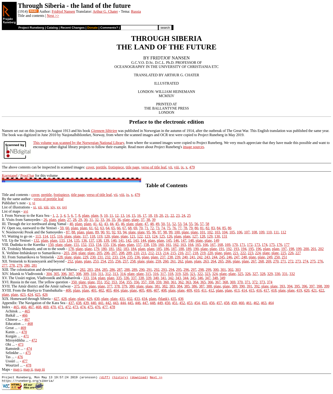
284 (97, 270)
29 (80, 220)
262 (180, 261)
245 (222, 257)
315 (148, 274)
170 (235, 245)
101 (202, 232)
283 (90, 270)
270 (276, 261)
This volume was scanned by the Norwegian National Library (78, 143)
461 (249, 303)
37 (142, 220)
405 (141, 290)
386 (194, 286)
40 (71, 224)
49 (157, 224)
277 (4, 265)
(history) (120, 378)
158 (146, 245)
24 (183, 215)
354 (121, 282)
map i (17, 369)
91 (108, 232)
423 (22, 294)
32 (97, 220)
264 (213, 261)
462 (256, 303)
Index (6, 307)
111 (276, 232)
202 (321, 249)
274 (305, 261)
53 (179, 224)
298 (201, 270)
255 (110, 261)
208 (121, 253)
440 (93, 303)
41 (95, 224)
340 (156, 278)
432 (129, 299)
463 (263, 303)
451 (175, 303)
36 (119, 220)
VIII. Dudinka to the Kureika (23, 245)
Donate (92, 27)
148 (191, 240)
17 (144, 215)
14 (128, 215)
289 (134, 270)
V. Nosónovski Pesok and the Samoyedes (32, 232)
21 (167, 215)
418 (274, 290)
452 (182, 303)
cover (90, 167)
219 (203, 253)
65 (113, 228)
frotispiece (116, 167)
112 (283, 232)
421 (314, 290)
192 (228, 249)
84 (218, 228)
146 (176, 240)
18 (150, 215)
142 (128, 240)
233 (115, 257)
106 (239, 232)
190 (196, 249)
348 (215, 278)
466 (23, 307)
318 (170, 274)
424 (30, 294)
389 (234, 286)
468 (38, 307)
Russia (136, 11)
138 (99, 240)
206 (106, 253)
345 (193, 278)
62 (96, 228)
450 (167, 303)
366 (210, 282)
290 (142, 270)
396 (304, 286)
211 (143, 253)
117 (85, 236)
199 (299, 249)
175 (272, 245)
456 (212, 303)
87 (68, 232)
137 (91, 240)
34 (108, 220)
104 (225, 232)
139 (106, 240)
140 (114, 240)
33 (102, 220)
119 (99, 236)
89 (97, 232)
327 (255, 274)
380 (132, 286)
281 (34, 265)
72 (152, 228)
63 (102, 228)
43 (106, 224)
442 (108, 303)
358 (151, 282)
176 (279, 245)
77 (180, 228)
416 (259, 290)
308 (78, 274)
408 (163, 290)
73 (157, 228)
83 (213, 228)
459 (234, 303)
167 (213, 245)
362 (181, 282)
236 (137, 257)
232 (107, 257)
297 (193, 270)
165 (198, 245)
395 (297, 286)
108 (254, 232)
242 (199, 257)
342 (170, 278)
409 (189, 290)
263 (206, 261)
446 (138, 303)
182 (118, 249)
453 (189, 303)
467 (31, 307)
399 (326, 286)
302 (230, 270)
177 (287, 245)
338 (141, 278)
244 (214, 257)
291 (149, 270)
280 (27, 265)
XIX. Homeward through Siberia (26, 299)
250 (277, 257)
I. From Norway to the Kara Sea (25, 215)
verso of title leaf (153, 167)
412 (211, 290)
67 (124, 228)
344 (185, 278)
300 (216, 270)
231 (100, 257)
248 (244, 257)
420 (306, 290)
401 (94, 290)
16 (139, 215)
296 (186, 270)
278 (12, 265)
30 (85, 220)
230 (93, 257)
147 (183, 240)
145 (169, 240)
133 (62, 240)
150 (51, 245)
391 (249, 286)
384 (179, 286)
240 (185, 257)
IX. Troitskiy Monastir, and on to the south (33, 249)
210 (136, 253)
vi (33, 203)
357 (144, 282)
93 (119, 232)
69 (135, 228)
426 (45, 294)
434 (144, 299)
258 (133, 261)
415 (251, 290)
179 (96, 249)
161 (168, 245)
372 (255, 282)
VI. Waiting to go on (17, 236)
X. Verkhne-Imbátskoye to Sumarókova (31, 253)
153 (91, 245)
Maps (6, 369)
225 (283, 253)
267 (253, 261)
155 (106, 245)
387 (201, 286)
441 (101, 303)
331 (284, 274)
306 (63, 274)
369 (232, 282)
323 (207, 274)
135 (77, 240)
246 (229, 257)
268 (261, 261)
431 (122, 299)
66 (118, 228)
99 (170, 232)
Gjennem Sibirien (104, 131)
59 (62, 228)
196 (258, 249)
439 (86, 303)
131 (224, 236)
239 (177, 257)
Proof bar (27, 175)
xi (34, 207)
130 (217, 236)
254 (103, 261)
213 (158, 253)
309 (86, 274)
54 (185, 224)
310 (93, 274)
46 (122, 224)
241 (192, 257)
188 (181, 249)
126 (169, 236)
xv (58, 207)
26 (45, 220)
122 (140, 236)
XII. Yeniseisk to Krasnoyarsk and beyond (33, 261)
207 (114, 253)
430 (96, 299)
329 (270, 274)
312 (108, 274)
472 (68, 307)
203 (66, 253)
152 (83, 245)
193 (236, 249)
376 (84, 286)
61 (91, 228)
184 (133, 249)
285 (105, 270)
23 (178, 215)
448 (152, 303)
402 (101, 290)
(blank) (163, 299)
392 (256, 286)
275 (313, 261)
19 (155, 215)
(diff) (104, 378)
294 (171, 270)
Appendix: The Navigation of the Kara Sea (33, 303)
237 (162, 257)
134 (69, 240)
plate (85, 215)
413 (237, 290)
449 (160, 303)
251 (284, 257)
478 (112, 307)
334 (93, 278)
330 (277, 274)
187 (173, 249)
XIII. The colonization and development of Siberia (39, 270)
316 (155, 274)
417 (266, 290)
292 (156, 270)
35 (113, 220)
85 (224, 228)
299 (208, 270)
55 (190, 224)
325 (240, 274)
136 (84, 240)
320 (185, 274)
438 (78, 303)
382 (164, 286)
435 (173, 299)
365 (203, 282)
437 (71, 303)
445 (130, 303)
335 (119, 278)
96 (154, 232)
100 (177, 232)
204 (74, 253)
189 (188, 249)
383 (172, 286)
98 (165, 232)
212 (151, 253)
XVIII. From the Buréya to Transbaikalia (32, 290)
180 (104, 249)
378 (117, 286)
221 (235, 253)
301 (223, 270)
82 (207, 228)
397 (311, 286)
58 (207, 224)
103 (217, 232)
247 (236, 257)
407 (156, 290)
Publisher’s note (14, 203)
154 (98, 245)
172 (250, 245)
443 (115, 303)
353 (114, 282)
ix (182, 167)
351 (99, 282)
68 (130, 228)
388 (209, 286)
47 (146, 224)
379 (124, 286)
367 (218, 282)
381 (157, 286)
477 (105, 307)
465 (16, 307)
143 (136, 240)
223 (250, 253)
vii (170, 167)
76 (174, 228)
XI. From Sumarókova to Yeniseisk (28, 257)
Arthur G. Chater (105, 11)
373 (262, 282)
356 (136, 282)
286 (112, 270)
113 (38, 236)
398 (319, 286)
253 (96, 261)
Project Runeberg (31, 27)
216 (180, 253)
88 (73, 232)
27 (69, 220)
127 (195, 236)
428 (64, 299)
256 (118, 261)
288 (127, 270)
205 (99, 253)
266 (228, 261)
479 (192, 167)
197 (284, 249)
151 (76, 245)
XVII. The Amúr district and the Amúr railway (36, 286)
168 (220, 245)
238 (170, 257)
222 (243, 253)
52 (174, 224)
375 (77, 286)
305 (56, 274)
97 (159, 232)
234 (122, 257)
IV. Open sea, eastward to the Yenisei (29, 228)
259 (158, 261)
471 (60, 307)
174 (264, 245)
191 (221, 249)
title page (132, 167)
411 (204, 290)
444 (123, 303)
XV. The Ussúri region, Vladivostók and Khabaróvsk (41, 278)
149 (216, 240)
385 (187, 286)
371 (247, 282)
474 (83, 307)
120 (107, 236)
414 (244, 290)
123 (147, 236)
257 (125, 261)
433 (137, 299)
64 (107, 228)
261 (173, 261)
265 (221, 261)
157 (139, 245)
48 (152, 224)
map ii (28, 369)
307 (71, 274)
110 (269, 232)
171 (242, 245)
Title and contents (15, 195)
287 (119, 270)
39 (153, 220)
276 (320, 261)
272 (290, 261)
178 (71, 249)
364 (195, 282)
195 (251, 249)
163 (183, 245)
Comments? (109, 27)
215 (173, 253)
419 (299, 290)
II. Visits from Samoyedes (21, 220)
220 (210, 253)
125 (162, 236)
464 (271, 303)
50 (163, 224)
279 (19, 265)
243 (207, 257)
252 (70, 261)
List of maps (11, 211)
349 (222, 278)
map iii (39, 369)
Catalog (52, 27)
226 (290, 253)
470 (53, 307)
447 (145, 303)
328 (262, 274)
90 (102, 232)
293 (164, 270)
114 (45, 236)
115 (52, 236)
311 (100, 274)
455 (204, 303)
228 (60, 257)
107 (247, 232)
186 (166, 249)
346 (200, 278)
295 (179, 270)
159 (153, 245)
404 (116, 290)
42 (100, 224)
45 (117, 224)
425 (37, 294)
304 (49, 274)
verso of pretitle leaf (48, 199)
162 (176, 245)
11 (111, 215)
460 (241, 303)
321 (192, 274)
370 (240, 282)
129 (210, 236)
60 (67, 228)
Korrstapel (10, 175)
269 (268, 261)
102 (210, 232)
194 (243, 249)
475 (90, 307)
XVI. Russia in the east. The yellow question (35, 282)
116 (59, 236)
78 (185, 228)
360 (166, 282)
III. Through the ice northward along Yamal (34, 224)
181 (111, 249)
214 (166, 253)
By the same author (16, 199)
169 (227, 245)
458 (226, 303)
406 (149, 290)
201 (313, 249)
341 (163, 278)
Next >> (53, 16)
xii (40, 207)
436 (181, 299)
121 (132, 236)
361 (173, 282)
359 (158, 282)
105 (232, 232)
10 (106, 215)
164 (190, 245)
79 (191, 228)
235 (130, 257)
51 (168, 224)
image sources (193, 147)
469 (46, 307)
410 (196, 290)
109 (262, 232)
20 (161, 215)
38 (148, 220)
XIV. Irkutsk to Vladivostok (22, 274)
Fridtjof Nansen (63, 11)
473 (75, 307)
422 (321, 290)
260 (165, 261)
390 (242, 286)
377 (109, 286)
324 (215, 274)
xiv (52, 207)
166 (205, 245)
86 (229, 228)
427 (56, 299)
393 (282, 286)
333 (86, 278)
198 (291, 249)
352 (107, 282)
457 (219, 303)
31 (91, 220)
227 (298, 253)
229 (85, 257)
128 (202, 236)
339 (148, 278)
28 (74, 220)
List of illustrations (16, 207)
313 (115, 274)
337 (133, 278)
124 (154, 236)
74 (163, 228)
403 (108, 290)
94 (124, 232)
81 (202, 228)
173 (257, 245)
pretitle (101, 167)
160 (161, 245)
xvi (64, 207)
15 (133, 215)
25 (189, 215)
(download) (139, 378)
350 (74, 282)
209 (129, 253)
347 (207, 278)
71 (146, 228)
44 (111, 224)
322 (200, 274)
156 (113, 245)
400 (68, 290)
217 (188, 253)
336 (126, 278)
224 (258, 253)
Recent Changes (73, 27)
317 (163, 274)
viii (176, 167)
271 (283, 261)
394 (289, 286)
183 (126, 249)
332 (292, 274)
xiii (45, 207)
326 (247, 274)
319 (178, 274)
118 (92, 236)
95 (148, 232)
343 (178, 278)
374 (269, 282)
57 (202, 224)
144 (143, 240)
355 (129, 282)
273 (298, 261)
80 (196, 228)
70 (141, 228)
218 (195, 253)
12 (117, 215)
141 (121, 240)
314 (123, 274)
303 (238, 270)
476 (97, 307)
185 (159, 249)
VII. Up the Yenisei (16, 240)
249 (269, 257)
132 (36, 240)
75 (168, 228)
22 (172, 215)
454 (197, 303)
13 (122, 215)
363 (188, 282)
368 (225, 282)
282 (82, 270)
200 (306, 249)
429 (89, 299)
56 (196, 224)
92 (113, 232)
